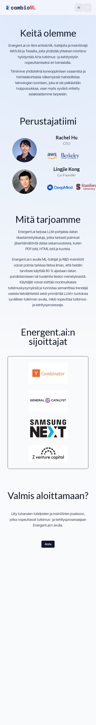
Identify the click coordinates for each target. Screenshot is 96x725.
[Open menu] (87, 7)
